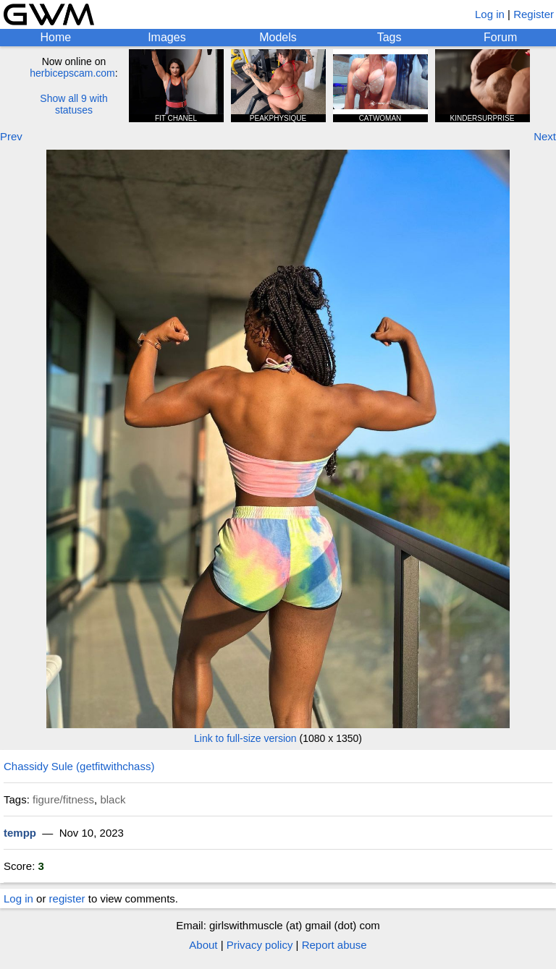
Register (533, 14)
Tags (389, 37)
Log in (490, 14)
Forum (500, 37)
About (203, 945)
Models (278, 37)
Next (545, 136)
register (67, 898)
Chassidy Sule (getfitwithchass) (79, 766)
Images (166, 37)
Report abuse (334, 945)
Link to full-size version (245, 738)
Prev (11, 136)
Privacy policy (260, 945)
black (112, 799)
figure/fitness (63, 799)
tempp (20, 833)
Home (55, 37)
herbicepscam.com (72, 73)
